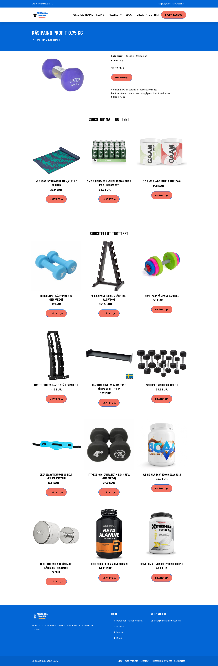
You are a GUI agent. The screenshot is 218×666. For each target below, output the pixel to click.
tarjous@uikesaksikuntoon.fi (171, 3)
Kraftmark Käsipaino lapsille (162, 295)
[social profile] (52, 3)
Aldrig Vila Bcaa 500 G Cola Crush (162, 474)
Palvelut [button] (114, 14)
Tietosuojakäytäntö (162, 660)
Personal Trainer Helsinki (89, 14)
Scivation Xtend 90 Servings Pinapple (161, 564)
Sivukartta (179, 660)
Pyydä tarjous (173, 14)
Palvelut (120, 626)
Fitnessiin (40, 39)
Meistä (119, 632)
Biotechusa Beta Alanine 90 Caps (109, 564)
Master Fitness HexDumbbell (162, 385)
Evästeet (144, 660)
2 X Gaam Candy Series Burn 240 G (162, 181)
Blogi (129, 14)
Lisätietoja (121, 77)
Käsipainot (54, 39)
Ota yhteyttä (131, 660)
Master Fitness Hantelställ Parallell (56, 385)
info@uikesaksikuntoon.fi (167, 620)
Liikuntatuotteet (148, 14)
